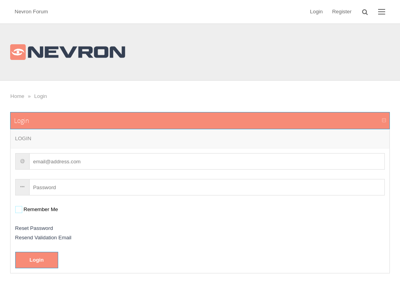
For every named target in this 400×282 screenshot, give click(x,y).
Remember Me (40, 209)
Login (40, 96)
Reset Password (34, 228)
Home (18, 96)
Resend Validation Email (43, 237)
